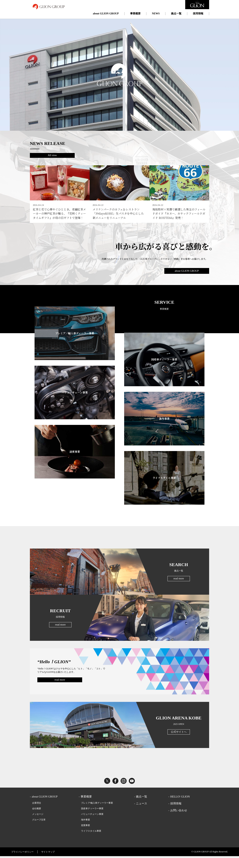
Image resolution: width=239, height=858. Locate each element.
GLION (49, 6)
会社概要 (36, 810)
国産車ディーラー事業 (92, 810)
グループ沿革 (39, 821)
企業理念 (36, 804)
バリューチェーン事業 (92, 815)
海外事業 (85, 821)
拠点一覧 (176, 13)
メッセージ (37, 815)
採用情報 (198, 13)
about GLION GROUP (106, 13)
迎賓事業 (85, 827)
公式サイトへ (179, 733)
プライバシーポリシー (22, 853)
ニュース (141, 805)
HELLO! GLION (180, 798)
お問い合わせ (178, 812)
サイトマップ (48, 853)
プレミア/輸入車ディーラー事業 (97, 804)
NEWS (156, 13)
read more (178, 580)
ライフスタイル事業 (91, 832)
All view (52, 155)
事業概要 (135, 13)
